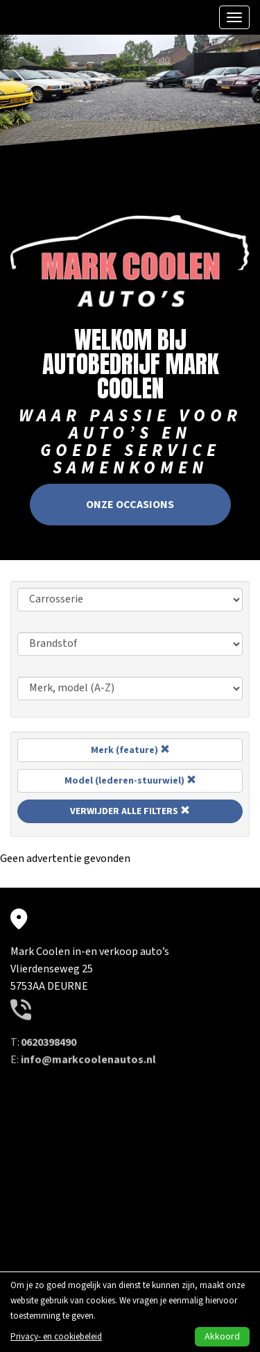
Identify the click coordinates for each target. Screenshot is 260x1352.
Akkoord (222, 1337)
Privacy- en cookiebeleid (56, 1336)
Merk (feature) (130, 750)
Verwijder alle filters (130, 811)
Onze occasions (130, 500)
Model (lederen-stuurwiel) (130, 781)
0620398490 (48, 1005)
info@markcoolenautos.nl (88, 1022)
